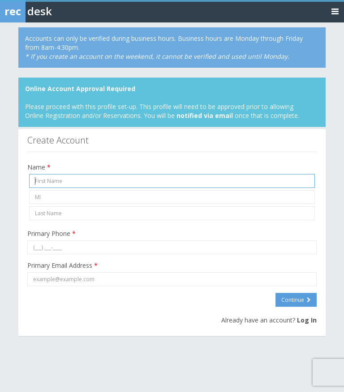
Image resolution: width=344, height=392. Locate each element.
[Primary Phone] (172, 247)
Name (39, 167)
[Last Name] (172, 213)
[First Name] (172, 181)
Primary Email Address (62, 265)
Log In (307, 320)
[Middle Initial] (172, 197)
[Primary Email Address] (172, 279)
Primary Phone (51, 233)
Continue (296, 300)
